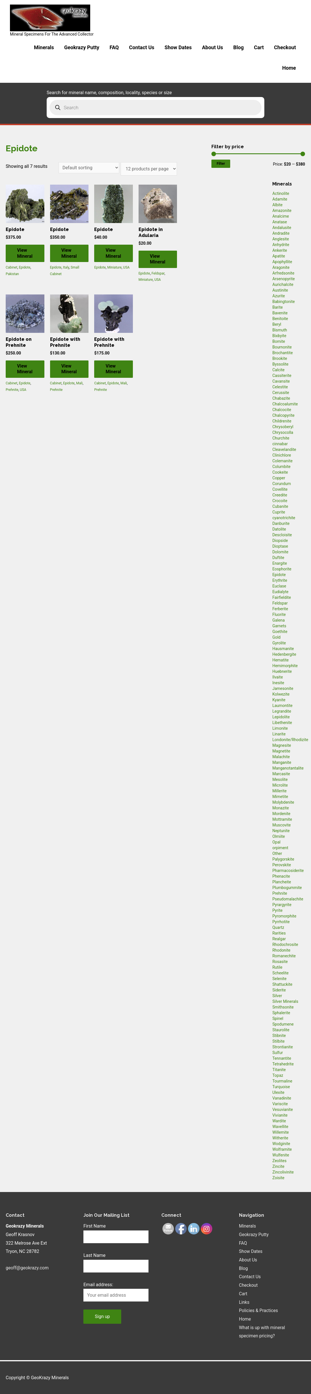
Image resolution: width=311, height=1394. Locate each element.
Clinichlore (281, 455)
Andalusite (281, 227)
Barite (277, 307)
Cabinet (11, 267)
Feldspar (158, 273)
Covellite (279, 489)
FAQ (114, 47)
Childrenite (281, 421)
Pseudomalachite (287, 899)
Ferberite (280, 609)
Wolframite (282, 1149)
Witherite (280, 1138)
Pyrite (277, 910)
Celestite (280, 387)
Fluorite (279, 614)
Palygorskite (283, 859)
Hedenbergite (284, 654)
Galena (278, 620)
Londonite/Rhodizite (290, 739)
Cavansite (281, 381)
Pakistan (12, 274)
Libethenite (282, 722)
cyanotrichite (283, 517)
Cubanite (280, 506)
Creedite (279, 495)
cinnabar (280, 444)
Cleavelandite (284, 449)
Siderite (279, 990)
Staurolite (280, 1030)
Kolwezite (280, 694)
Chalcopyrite (283, 415)
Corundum (281, 483)
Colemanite (282, 461)
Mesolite (280, 779)
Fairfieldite (281, 597)
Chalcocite (281, 409)
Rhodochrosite (285, 944)
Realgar (279, 939)
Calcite (278, 370)
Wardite (279, 1121)
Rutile (277, 967)
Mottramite (282, 819)
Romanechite (284, 956)
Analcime (280, 216)
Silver (277, 995)
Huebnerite (282, 671)
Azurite (278, 296)
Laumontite (282, 705)
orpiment (280, 848)
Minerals (44, 47)
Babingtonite (283, 301)
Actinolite (280, 193)
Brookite (279, 358)
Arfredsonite (283, 273)
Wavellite (280, 1126)
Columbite (281, 466)
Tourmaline (282, 1081)
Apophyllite (282, 261)
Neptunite (281, 830)
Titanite (279, 1069)
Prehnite (12, 390)
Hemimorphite (285, 665)
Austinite (280, 290)
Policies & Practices (259, 1310)
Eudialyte (280, 591)
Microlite (280, 785)
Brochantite (282, 352)
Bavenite (280, 313)
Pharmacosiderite (288, 870)
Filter (221, 163)
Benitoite (280, 318)
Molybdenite (283, 802)
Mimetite (280, 796)
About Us (212, 47)
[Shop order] (89, 167)
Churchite (280, 438)
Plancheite (281, 882)
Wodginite (281, 1143)
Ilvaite (277, 677)
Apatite (278, 256)
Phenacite (281, 876)
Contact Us (141, 47)
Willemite (280, 1132)
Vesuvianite (282, 1109)
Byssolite (280, 364)
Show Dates (177, 47)
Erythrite (279, 580)
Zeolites (279, 1160)
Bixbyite (279, 335)
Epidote (24, 267)
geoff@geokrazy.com (27, 1268)
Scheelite (280, 973)
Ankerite (279, 250)
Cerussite (280, 392)
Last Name (94, 1255)
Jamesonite (282, 688)
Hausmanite (283, 648)
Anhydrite (280, 244)
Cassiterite (281, 375)
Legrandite (281, 711)
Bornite (278, 341)
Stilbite (278, 1041)
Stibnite (279, 1035)
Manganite (281, 762)
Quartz (278, 927)
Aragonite (280, 267)
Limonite (280, 728)
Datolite (279, 529)
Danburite (280, 523)
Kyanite (278, 700)
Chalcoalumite (285, 404)
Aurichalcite (282, 284)
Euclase (279, 586)
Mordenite (281, 813)
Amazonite (281, 210)
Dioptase (280, 546)
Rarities (279, 933)
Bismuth (279, 330)
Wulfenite (280, 1155)
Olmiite (278, 836)
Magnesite (281, 745)
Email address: (98, 1284)
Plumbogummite (287, 887)
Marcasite (281, 774)
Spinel (277, 1018)
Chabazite (281, 398)
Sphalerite (281, 1013)
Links (244, 1302)
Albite (277, 205)
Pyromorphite (284, 916)
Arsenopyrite (283, 279)
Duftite (278, 557)
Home (289, 68)
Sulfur (277, 1052)
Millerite (279, 791)
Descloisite (282, 535)
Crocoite (279, 500)
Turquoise (281, 1086)
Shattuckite (282, 984)
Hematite (280, 660)
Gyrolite (279, 643)
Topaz (277, 1075)
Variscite (280, 1104)
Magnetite (281, 751)
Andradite (280, 233)
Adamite (279, 199)
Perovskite (281, 865)
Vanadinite (281, 1098)
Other (277, 853)
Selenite (279, 978)
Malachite (281, 756)
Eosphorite (281, 569)
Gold (276, 637)
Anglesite (280, 239)
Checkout (285, 47)
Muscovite (281, 825)
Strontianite (282, 1047)
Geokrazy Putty (81, 47)
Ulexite (278, 1092)
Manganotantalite (288, 768)
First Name (94, 1226)
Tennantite (281, 1058)
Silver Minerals (285, 1001)
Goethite (279, 631)
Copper (278, 478)
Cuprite (278, 512)
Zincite (278, 1166)
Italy (66, 267)
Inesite (278, 682)
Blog (238, 47)
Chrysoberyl (282, 426)
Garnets (279, 626)
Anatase (279, 222)
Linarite (278, 734)
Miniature (114, 267)
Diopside (280, 540)
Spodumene (283, 1024)
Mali (79, 383)
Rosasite (280, 961)
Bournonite (282, 347)
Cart (259, 47)
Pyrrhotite (281, 921)
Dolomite (280, 552)
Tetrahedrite (283, 1064)
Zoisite (278, 1178)
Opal (276, 842)
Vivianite (279, 1115)
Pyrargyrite (281, 904)
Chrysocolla (282, 432)
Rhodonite (281, 950)
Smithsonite (283, 1007)
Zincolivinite (283, 1172)
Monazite (280, 808)
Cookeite (280, 472)
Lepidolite (281, 717)
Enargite (279, 563)
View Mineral (24, 253)
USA (126, 267)
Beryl (276, 324)
